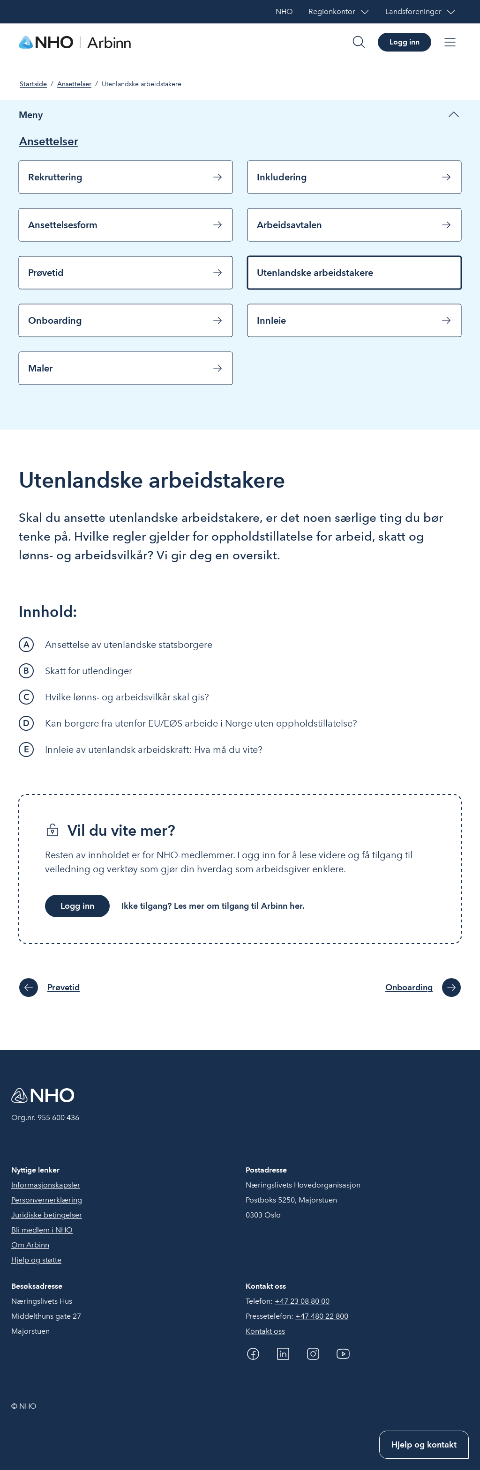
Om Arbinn (30, 1244)
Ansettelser (74, 84)
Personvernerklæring (46, 1199)
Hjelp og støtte (36, 1259)
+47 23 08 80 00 (302, 1301)
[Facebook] (253, 1353)
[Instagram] (313, 1353)
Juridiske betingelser (46, 1214)
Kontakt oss (265, 1331)
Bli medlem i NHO (42, 1229)
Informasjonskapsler (45, 1184)
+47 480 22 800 (321, 1316)
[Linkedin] (283, 1353)
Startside (33, 84)
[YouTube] (343, 1353)
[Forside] (75, 42)
